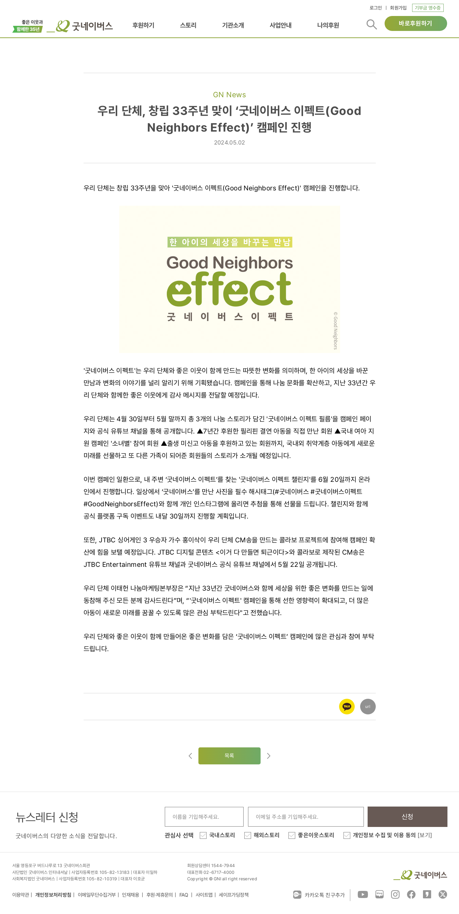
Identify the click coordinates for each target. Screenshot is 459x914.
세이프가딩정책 (233, 895)
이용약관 (20, 895)
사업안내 (281, 25)
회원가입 (398, 8)
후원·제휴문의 (159, 895)
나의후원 (328, 25)
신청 (407, 817)
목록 (229, 755)
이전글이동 (190, 755)
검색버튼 (372, 24)
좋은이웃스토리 (316, 835)
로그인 (376, 8)
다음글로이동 (268, 755)
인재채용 (131, 895)
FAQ (184, 895)
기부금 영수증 (428, 8)
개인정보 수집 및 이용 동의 (392, 835)
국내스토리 (222, 835)
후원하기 (143, 25)
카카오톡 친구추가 (319, 895)
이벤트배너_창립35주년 (27, 25)
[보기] (425, 835)
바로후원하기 (415, 23)
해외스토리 (267, 835)
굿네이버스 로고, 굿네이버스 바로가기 (80, 26)
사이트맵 (204, 895)
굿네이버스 (420, 875)
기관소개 (233, 25)
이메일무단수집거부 (97, 895)
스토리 (188, 25)
